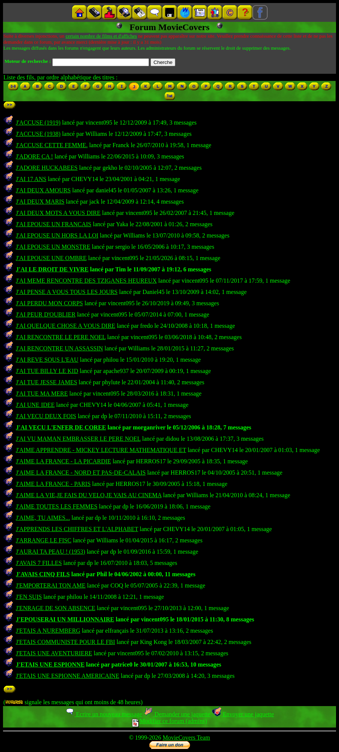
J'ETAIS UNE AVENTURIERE (54, 653)
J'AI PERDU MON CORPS (49, 303)
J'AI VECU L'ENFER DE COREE (61, 427)
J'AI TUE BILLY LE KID (47, 371)
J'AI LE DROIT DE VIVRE (52, 269)
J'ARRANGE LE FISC (43, 540)
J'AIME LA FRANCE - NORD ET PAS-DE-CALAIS (81, 472)
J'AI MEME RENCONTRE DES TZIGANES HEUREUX (86, 280)
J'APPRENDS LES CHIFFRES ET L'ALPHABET (77, 529)
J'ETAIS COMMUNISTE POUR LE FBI (65, 642)
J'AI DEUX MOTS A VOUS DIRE (58, 213)
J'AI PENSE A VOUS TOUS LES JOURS (67, 292)
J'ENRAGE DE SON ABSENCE (55, 608)
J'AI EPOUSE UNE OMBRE (51, 258)
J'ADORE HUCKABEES (47, 167)
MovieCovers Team (186, 737)
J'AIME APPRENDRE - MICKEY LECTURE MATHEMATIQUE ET (101, 450)
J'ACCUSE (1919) (38, 122)
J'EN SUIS (29, 597)
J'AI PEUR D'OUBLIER (46, 314)
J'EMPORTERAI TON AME (50, 585)
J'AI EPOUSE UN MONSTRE (53, 247)
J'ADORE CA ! (34, 156)
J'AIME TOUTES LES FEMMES (56, 506)
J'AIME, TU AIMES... (43, 518)
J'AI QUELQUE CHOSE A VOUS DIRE (65, 326)
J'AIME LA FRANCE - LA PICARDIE (63, 461)
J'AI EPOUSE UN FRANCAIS (53, 224)
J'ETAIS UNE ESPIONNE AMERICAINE (67, 676)
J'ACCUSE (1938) (38, 134)
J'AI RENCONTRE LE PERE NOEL (61, 337)
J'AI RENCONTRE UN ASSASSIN (59, 348)
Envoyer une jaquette (243, 714)
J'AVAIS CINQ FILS (43, 574)
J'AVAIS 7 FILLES (39, 563)
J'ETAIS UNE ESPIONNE (50, 664)
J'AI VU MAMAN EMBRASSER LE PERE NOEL (78, 438)
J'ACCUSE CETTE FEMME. (52, 145)
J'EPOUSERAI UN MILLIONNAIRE (65, 619)
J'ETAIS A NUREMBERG (48, 630)
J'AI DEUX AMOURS (43, 190)
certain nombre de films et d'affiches (101, 36)
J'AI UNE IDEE (35, 405)
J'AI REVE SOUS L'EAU (47, 359)
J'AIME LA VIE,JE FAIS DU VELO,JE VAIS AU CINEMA (88, 495)
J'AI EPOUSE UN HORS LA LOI (57, 235)
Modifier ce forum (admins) (169, 721)
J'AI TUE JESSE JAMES (46, 382)
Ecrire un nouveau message (103, 714)
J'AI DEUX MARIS (40, 201)
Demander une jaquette (177, 714)
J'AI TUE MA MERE (42, 393)
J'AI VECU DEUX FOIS (46, 416)
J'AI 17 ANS (31, 179)
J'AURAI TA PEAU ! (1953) (50, 551)
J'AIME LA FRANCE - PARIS (53, 484)
